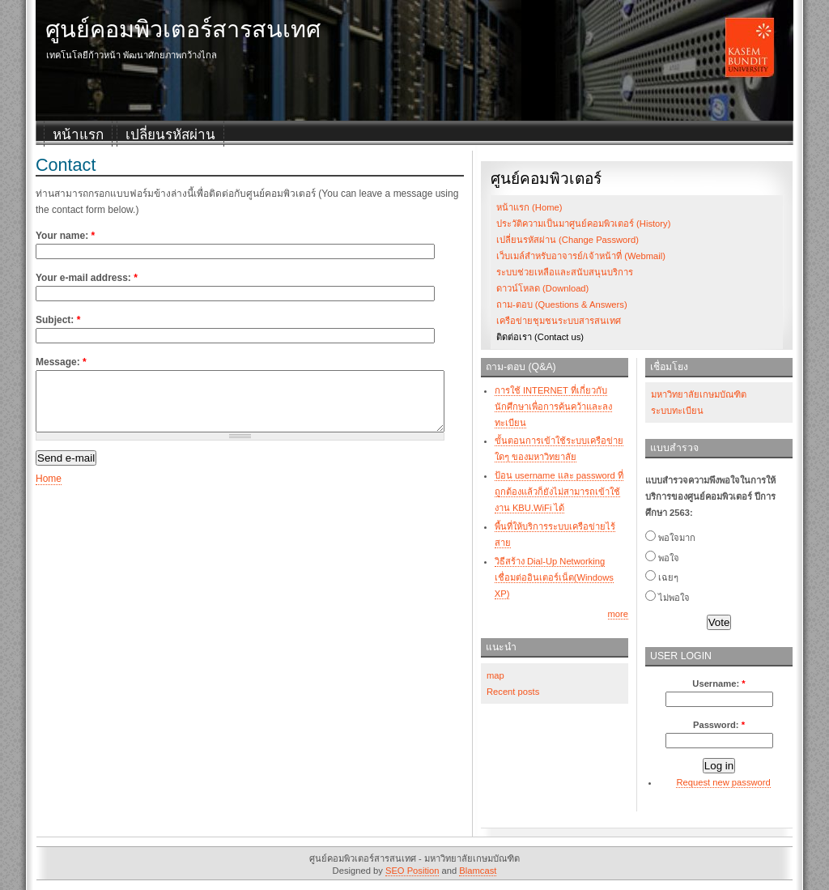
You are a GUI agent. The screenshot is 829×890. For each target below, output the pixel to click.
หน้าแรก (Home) (529, 207)
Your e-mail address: (87, 277)
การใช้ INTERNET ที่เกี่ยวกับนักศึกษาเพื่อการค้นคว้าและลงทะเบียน (553, 406)
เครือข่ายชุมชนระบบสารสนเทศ (558, 321)
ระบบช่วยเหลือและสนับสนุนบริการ (564, 272)
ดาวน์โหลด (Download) (542, 288)
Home (49, 490)
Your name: (65, 235)
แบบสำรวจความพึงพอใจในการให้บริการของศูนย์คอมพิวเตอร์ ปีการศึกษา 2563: (710, 496)
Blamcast (477, 870)
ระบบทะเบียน (677, 410)
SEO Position (412, 870)
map (495, 675)
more (618, 614)
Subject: (58, 320)
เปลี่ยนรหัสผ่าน (170, 135)
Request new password (723, 782)
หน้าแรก (78, 135)
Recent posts (513, 691)
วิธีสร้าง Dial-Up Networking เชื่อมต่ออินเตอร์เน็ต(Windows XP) (554, 577)
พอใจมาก (670, 538)
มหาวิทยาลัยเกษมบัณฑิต (698, 394)
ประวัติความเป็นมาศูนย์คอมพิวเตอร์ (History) (583, 223)
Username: (718, 683)
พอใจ (662, 558)
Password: (719, 725)
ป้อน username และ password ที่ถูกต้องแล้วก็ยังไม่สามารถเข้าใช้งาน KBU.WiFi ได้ (559, 492)
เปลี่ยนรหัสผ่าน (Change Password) (567, 240)
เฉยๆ (661, 577)
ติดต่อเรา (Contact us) (540, 337)
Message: (61, 362)
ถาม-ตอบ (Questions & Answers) (561, 304)
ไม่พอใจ (667, 598)
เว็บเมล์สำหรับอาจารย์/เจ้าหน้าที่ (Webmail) (580, 256)
